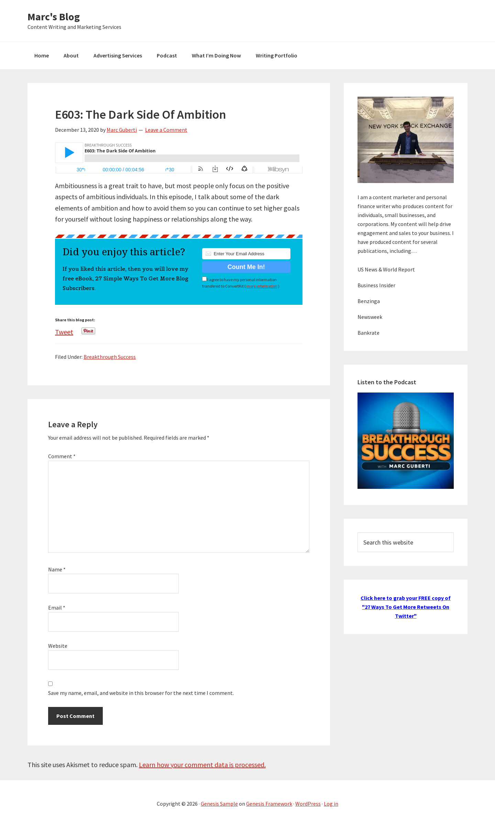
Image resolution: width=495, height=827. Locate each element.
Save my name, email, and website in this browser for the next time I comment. (141, 692)
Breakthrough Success (110, 356)
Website (57, 645)
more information (261, 286)
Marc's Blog (54, 16)
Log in (331, 803)
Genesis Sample (219, 803)
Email (56, 607)
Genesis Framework (269, 803)
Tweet (64, 330)
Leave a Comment (166, 129)
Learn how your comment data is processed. (202, 764)
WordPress (308, 803)
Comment (62, 456)
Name (57, 569)
